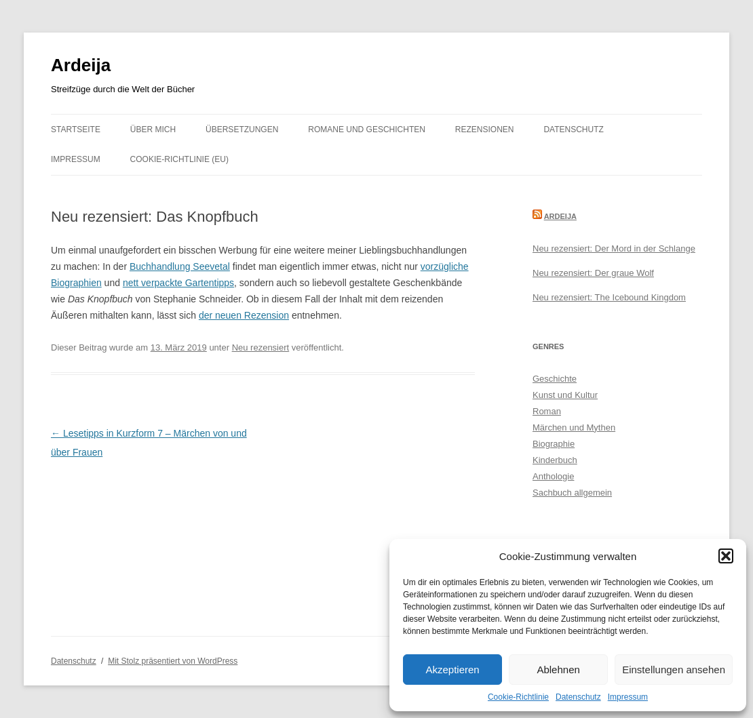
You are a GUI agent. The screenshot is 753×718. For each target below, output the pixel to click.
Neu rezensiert (261, 347)
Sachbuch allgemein (572, 492)
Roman (547, 411)
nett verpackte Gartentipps (178, 282)
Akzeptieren (452, 669)
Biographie (554, 444)
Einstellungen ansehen (673, 669)
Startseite (75, 129)
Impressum (628, 697)
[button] (726, 556)
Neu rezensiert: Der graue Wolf (593, 273)
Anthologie (553, 476)
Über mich (153, 129)
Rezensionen (484, 129)
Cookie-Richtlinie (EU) (179, 159)
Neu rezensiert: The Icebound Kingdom (609, 297)
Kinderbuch (555, 460)
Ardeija (81, 65)
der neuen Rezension (244, 315)
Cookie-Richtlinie (518, 697)
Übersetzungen (242, 129)
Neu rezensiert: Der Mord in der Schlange (614, 248)
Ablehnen (558, 669)
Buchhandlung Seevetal (180, 266)
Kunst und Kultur (565, 395)
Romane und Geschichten (366, 129)
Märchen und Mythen (574, 427)
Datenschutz (578, 697)
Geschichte (555, 379)
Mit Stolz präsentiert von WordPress (172, 661)
